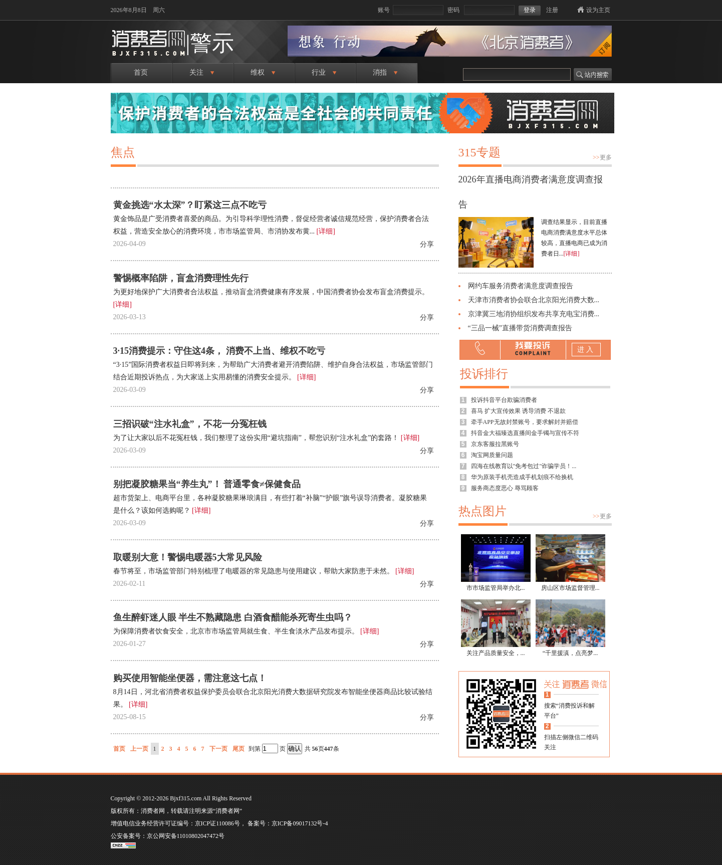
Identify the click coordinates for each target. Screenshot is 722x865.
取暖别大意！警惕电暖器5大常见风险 (187, 557)
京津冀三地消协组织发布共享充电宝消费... (534, 314)
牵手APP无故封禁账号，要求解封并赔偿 (524, 421)
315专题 (479, 152)
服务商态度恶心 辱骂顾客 (505, 488)
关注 (201, 72)
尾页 (238, 748)
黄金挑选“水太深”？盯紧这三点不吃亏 (190, 205)
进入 (586, 349)
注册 (552, 10)
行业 (324, 72)
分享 (427, 244)
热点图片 (482, 511)
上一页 (139, 748)
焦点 (123, 152)
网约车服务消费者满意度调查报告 (520, 286)
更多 (602, 157)
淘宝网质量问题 (492, 455)
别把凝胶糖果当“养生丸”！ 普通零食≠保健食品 (207, 484)
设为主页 (598, 10)
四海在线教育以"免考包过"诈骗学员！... (524, 466)
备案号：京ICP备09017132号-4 (288, 823)
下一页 (218, 748)
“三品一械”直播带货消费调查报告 (520, 328)
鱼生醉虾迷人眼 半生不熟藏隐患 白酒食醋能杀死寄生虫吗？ (232, 617)
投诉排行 (484, 373)
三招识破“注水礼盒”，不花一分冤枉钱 (190, 424)
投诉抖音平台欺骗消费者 (504, 399)
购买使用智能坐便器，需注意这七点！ (190, 678)
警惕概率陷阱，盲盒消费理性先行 (181, 278)
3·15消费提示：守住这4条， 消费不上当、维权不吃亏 (219, 351)
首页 (141, 72)
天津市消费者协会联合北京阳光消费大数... (534, 300)
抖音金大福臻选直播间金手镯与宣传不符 (525, 433)
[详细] (326, 231)
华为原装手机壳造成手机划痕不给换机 (522, 477)
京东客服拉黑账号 (495, 444)
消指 (385, 72)
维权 (263, 72)
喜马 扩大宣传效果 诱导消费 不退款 (518, 410)
